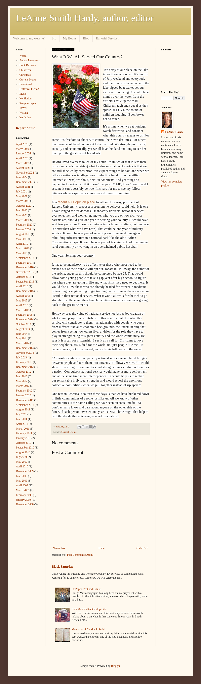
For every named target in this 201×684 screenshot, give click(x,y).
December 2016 (25, 267)
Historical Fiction (29, 88)
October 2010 (23, 442)
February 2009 (24, 495)
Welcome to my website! (29, 38)
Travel (23, 107)
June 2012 (21, 376)
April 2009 (22, 485)
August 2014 (23, 329)
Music (23, 93)
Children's (25, 70)
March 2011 (22, 428)
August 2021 (23, 186)
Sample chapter (28, 103)
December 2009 (25, 471)
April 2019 (22, 243)
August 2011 (23, 409)
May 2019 (21, 238)
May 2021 (21, 196)
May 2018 (21, 253)
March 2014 (22, 343)
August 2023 (23, 167)
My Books (69, 38)
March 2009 (22, 490)
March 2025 (22, 163)
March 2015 (22, 310)
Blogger (115, 665)
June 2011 (21, 419)
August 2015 (23, 295)
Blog (86, 38)
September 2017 (25, 257)
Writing (24, 112)
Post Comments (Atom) (80, 554)
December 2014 (25, 319)
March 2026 (22, 148)
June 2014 (21, 333)
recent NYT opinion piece (76, 202)
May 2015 (21, 300)
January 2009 (23, 499)
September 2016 (25, 281)
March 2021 (22, 200)
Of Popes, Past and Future (86, 589)
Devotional (26, 84)
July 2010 (21, 456)
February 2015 (24, 314)
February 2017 (24, 262)
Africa (23, 55)
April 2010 (22, 466)
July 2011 (21, 414)
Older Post (142, 548)
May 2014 (21, 338)
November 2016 (25, 272)
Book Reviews (28, 65)
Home (101, 548)
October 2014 (23, 324)
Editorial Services (107, 38)
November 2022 (25, 172)
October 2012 (23, 371)
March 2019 (22, 248)
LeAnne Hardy (174, 132)
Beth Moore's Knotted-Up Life (89, 609)
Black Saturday (62, 566)
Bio (54, 38)
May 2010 (21, 461)
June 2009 (21, 476)
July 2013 (21, 357)
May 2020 (21, 215)
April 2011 (22, 423)
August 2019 (23, 234)
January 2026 (23, 153)
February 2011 (24, 433)
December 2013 (25, 347)
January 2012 (23, 395)
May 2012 (21, 381)
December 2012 (25, 366)
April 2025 (22, 158)
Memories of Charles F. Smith (88, 629)
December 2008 (25, 504)
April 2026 (22, 144)
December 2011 (25, 400)
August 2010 (23, 452)
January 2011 (23, 438)
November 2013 (25, 352)
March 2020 (22, 220)
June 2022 (21, 177)
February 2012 (24, 390)
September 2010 (25, 447)
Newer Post (59, 548)
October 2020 (23, 205)
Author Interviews (30, 60)
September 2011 (25, 404)
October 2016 (23, 276)
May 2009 (21, 480)
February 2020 (24, 224)
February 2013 (24, 362)
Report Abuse (25, 128)
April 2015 (22, 305)
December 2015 (25, 290)
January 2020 (23, 229)
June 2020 (21, 210)
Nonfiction (26, 98)
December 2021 (25, 182)
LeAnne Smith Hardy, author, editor (84, 18)
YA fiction (25, 117)
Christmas (25, 74)
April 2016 (22, 286)
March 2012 (22, 385)
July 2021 (21, 191)
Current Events (68, 432)
